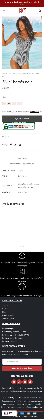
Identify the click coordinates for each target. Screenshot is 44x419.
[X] (15, 144)
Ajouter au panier (22, 118)
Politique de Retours (10, 341)
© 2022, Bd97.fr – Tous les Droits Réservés (22, 416)
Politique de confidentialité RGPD (15, 335)
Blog (4, 312)
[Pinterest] (20, 144)
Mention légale (8, 328)
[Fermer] (42, 3)
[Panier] (40, 10)
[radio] (4, 103)
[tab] (22, 158)
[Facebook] (11, 144)
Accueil (5, 73)
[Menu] (3, 10)
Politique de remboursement (13, 338)
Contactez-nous (8, 315)
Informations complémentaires (22, 163)
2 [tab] (23, 246)
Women (12, 73)
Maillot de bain (23, 73)
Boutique (5, 308)
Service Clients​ (8, 318)
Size (4, 97)
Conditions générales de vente (14, 331)
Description (22, 158)
